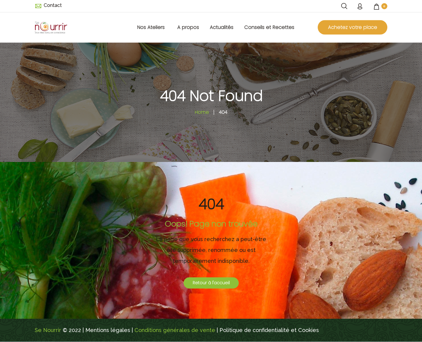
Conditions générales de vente (174, 330)
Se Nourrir (48, 330)
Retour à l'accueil (211, 283)
